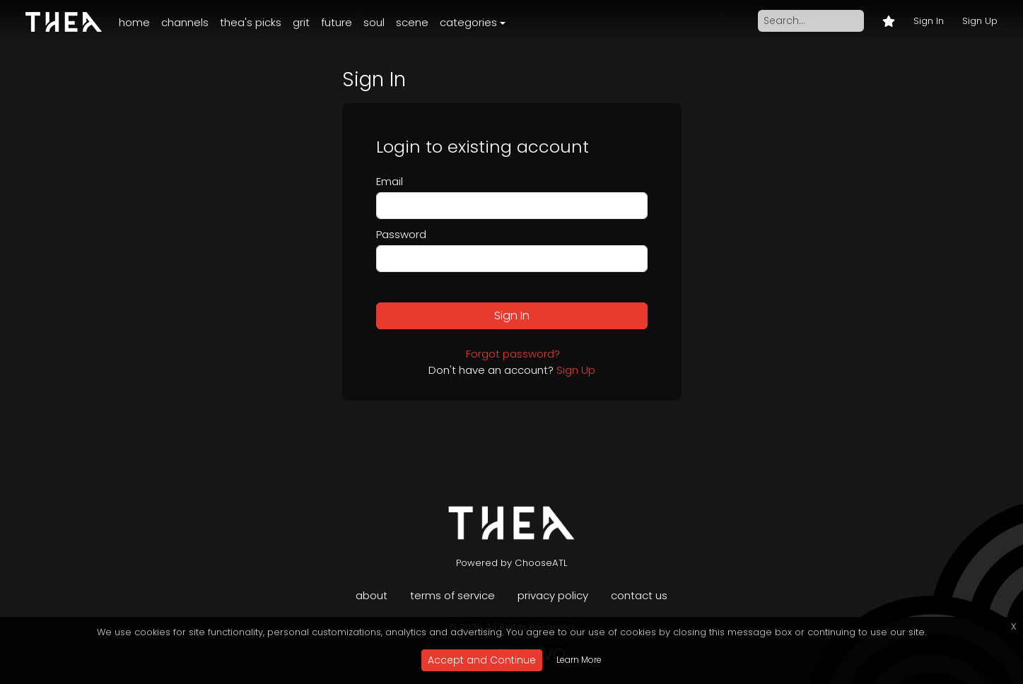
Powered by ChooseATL (512, 563)
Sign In (928, 21)
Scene (412, 22)
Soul (374, 22)
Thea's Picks (250, 22)
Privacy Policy (553, 595)
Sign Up (980, 21)
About (371, 595)
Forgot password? (513, 353)
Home (134, 22)
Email (389, 181)
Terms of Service (452, 595)
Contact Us (639, 595)
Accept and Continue (482, 660)
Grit (301, 22)
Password (401, 234)
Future (336, 22)
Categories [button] (468, 22)
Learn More (579, 660)
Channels (185, 22)
